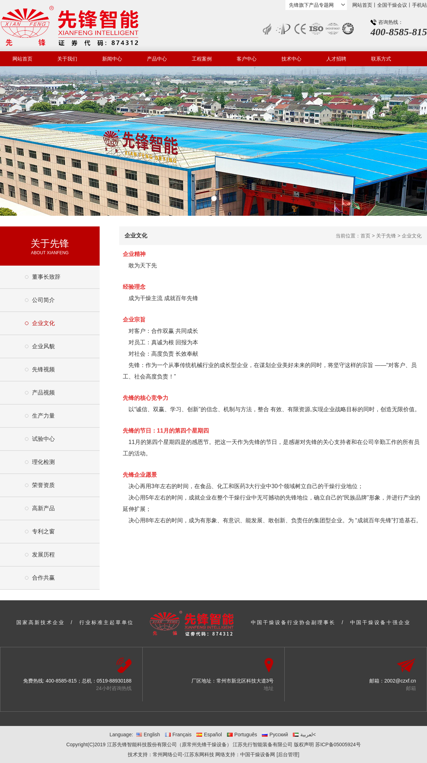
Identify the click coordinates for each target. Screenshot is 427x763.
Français (178, 734)
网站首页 (362, 5)
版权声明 (304, 744)
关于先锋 (386, 236)
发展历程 (43, 555)
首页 (365, 236)
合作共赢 (43, 578)
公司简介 (43, 300)
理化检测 (43, 462)
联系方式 (381, 59)
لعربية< (304, 734)
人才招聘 (336, 59)
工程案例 (202, 59)
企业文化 (43, 323)
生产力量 (43, 416)
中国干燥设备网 (257, 754)
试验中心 (43, 439)
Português (242, 734)
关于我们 (67, 59)
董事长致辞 (46, 277)
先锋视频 (43, 369)
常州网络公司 (168, 754)
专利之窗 (43, 531)
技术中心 (291, 59)
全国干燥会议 (392, 5)
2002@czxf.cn (400, 681)
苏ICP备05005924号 (338, 744)
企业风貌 (43, 346)
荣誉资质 (43, 485)
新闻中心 (112, 59)
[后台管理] (287, 754)
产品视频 (43, 393)
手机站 (419, 5)
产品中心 (157, 59)
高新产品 (43, 508)
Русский (275, 734)
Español (209, 734)
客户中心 (247, 59)
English (148, 734)
